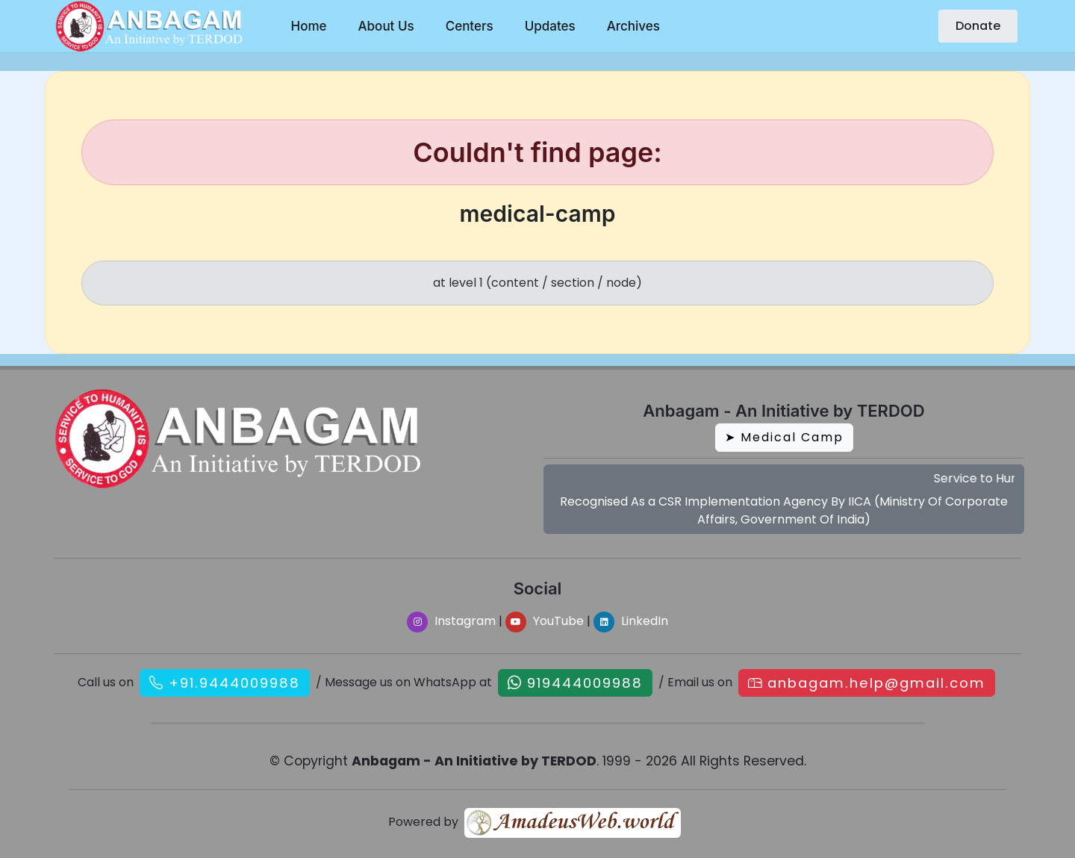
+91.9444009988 (234, 683)
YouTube (544, 620)
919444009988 (585, 683)
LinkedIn (630, 620)
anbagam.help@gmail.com (876, 683)
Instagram (451, 620)
